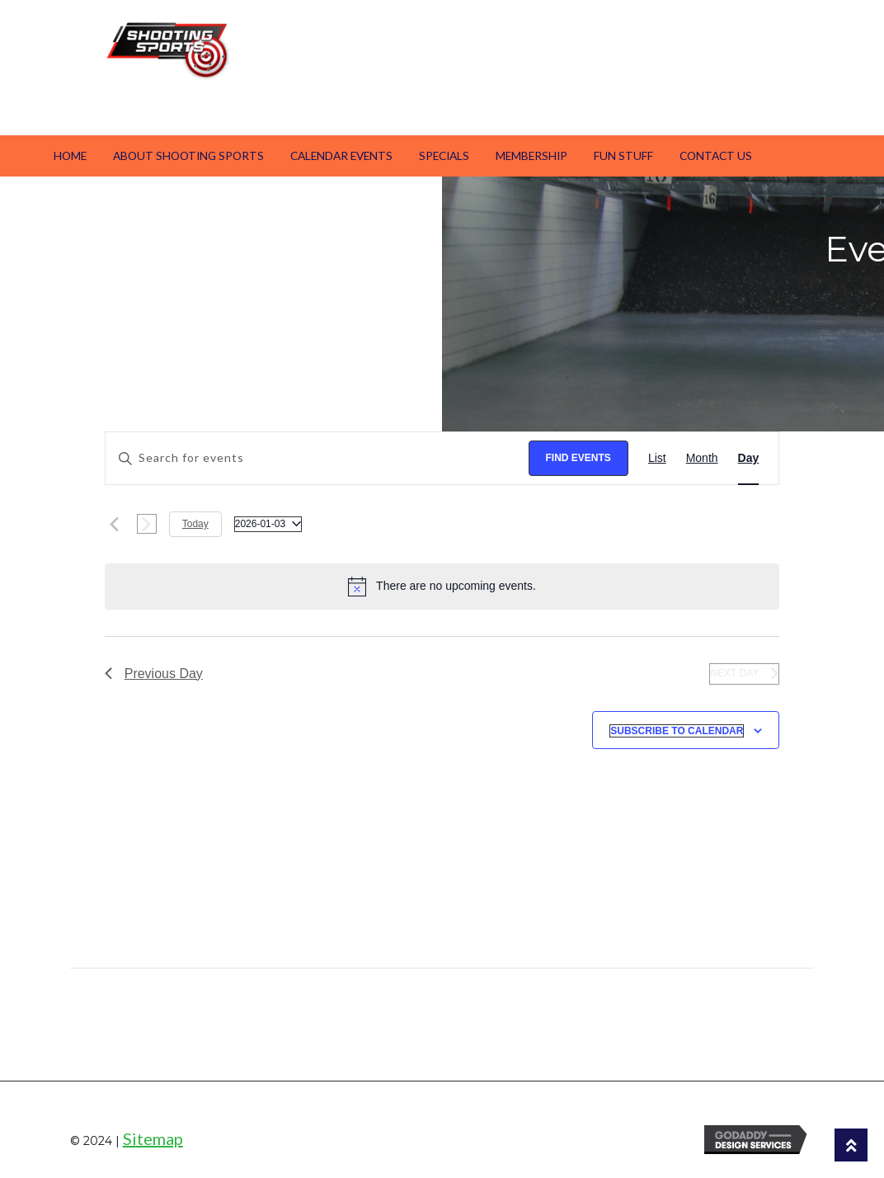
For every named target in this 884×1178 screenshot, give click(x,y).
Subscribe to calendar (676, 731)
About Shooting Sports (188, 155)
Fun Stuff (623, 155)
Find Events (578, 458)
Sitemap (153, 1138)
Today (195, 524)
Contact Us (715, 155)
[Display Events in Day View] (748, 458)
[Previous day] (115, 524)
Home (70, 155)
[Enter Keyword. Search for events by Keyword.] (317, 458)
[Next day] (147, 524)
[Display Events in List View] (657, 458)
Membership (531, 155)
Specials (444, 155)
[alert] (442, 586)
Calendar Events (341, 155)
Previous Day (154, 674)
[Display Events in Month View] (702, 458)
